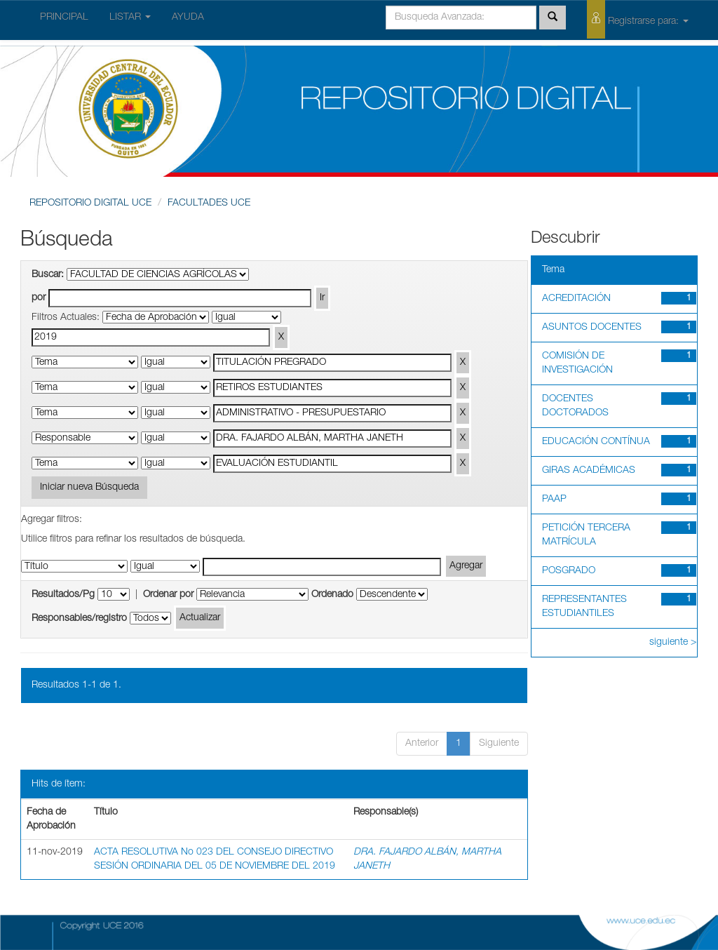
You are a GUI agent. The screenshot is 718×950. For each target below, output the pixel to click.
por (39, 298)
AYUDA (188, 17)
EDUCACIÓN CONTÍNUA (596, 442)
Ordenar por (168, 595)
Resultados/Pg (63, 595)
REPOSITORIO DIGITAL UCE (90, 203)
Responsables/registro (79, 619)
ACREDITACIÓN (576, 299)
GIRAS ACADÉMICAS (588, 471)
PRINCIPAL (64, 17)
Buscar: (48, 275)
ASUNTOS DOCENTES (592, 328)
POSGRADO (568, 571)
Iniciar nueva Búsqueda (89, 488)
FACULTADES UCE (209, 203)
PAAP (554, 499)
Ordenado (332, 595)
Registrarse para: (638, 19)
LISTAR (130, 17)
